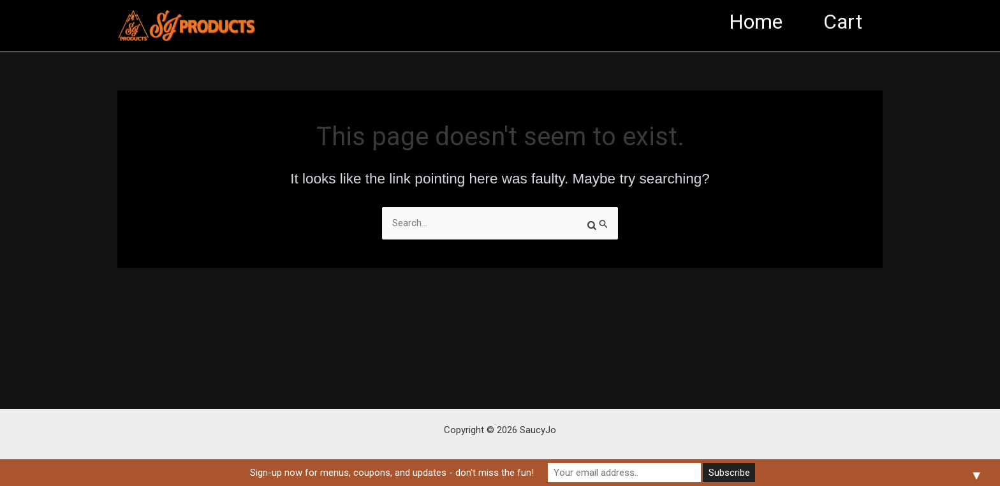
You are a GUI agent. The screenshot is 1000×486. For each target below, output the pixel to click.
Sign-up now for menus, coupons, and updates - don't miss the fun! (392, 472)
